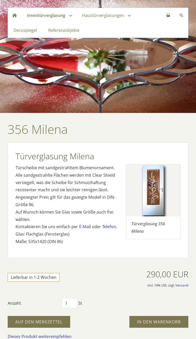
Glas (66, 212)
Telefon (109, 226)
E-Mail (85, 226)
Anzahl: (14, 303)
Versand (181, 285)
